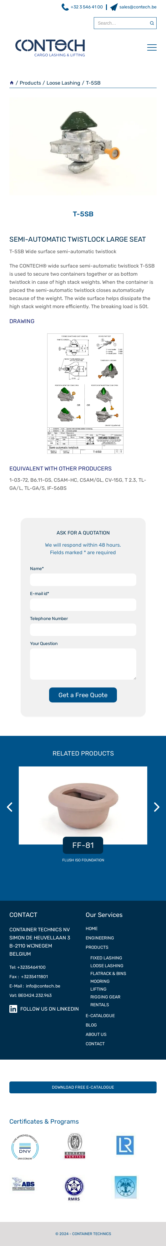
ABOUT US (96, 1034)
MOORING (100, 981)
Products (30, 83)
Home (92, 928)
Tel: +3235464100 (27, 967)
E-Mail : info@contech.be (34, 986)
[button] (149, 47)
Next (157, 807)
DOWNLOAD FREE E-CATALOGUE (83, 1087)
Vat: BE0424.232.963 (30, 995)
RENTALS (99, 1004)
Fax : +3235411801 (28, 976)
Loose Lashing (63, 83)
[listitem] (83, 817)
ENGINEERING (100, 938)
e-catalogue (100, 1015)
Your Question (44, 643)
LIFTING (98, 989)
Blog (91, 1025)
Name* (37, 568)
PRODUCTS (97, 947)
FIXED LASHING (106, 958)
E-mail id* (39, 593)
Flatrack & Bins (108, 973)
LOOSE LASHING (106, 965)
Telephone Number (49, 618)
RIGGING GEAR (105, 997)
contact (95, 1044)
